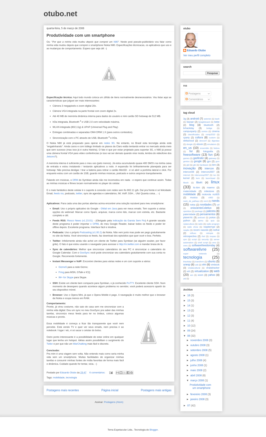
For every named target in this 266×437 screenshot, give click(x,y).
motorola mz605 (210, 194)
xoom (200, 275)
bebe (216, 122)
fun (210, 154)
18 (189, 295)
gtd (187, 165)
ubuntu (212, 261)
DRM (75, 180)
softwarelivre (195, 249)
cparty (186, 137)
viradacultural (194, 268)
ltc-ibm (196, 187)
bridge (209, 128)
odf (217, 205)
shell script (203, 242)
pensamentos (207, 214)
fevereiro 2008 (198, 394)
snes (185, 245)
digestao (215, 141)
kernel (186, 178)
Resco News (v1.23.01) (80, 220)
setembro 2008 (199, 350)
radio (200, 224)
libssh (186, 183)
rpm (185, 239)
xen (191, 275)
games (186, 158)
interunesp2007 (202, 175)
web (216, 271)
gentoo (186, 161)
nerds (215, 201)
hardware (204, 165)
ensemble (204, 148)
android (194, 118)
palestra (211, 211)
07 (189, 405)
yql (184, 278)
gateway (212, 158)
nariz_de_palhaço (191, 201)
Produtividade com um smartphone (81, 35)
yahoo (211, 274)
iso (214, 175)
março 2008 (197, 380)
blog (191, 124)
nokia (192, 204)
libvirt (199, 182)
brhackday (188, 128)
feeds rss (59, 193)
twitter (79, 193)
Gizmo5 (63, 267)
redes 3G (109, 143)
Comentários (194, 99)
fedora (216, 148)
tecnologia (71, 377)
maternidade (189, 191)
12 (189, 315)
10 (189, 325)
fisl (190, 151)
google (198, 161)
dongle (189, 144)
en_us (187, 148)
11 (189, 320)
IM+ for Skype (66, 277)
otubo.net (60, 14)
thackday (187, 261)
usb (196, 265)
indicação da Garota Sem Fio (129, 220)
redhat (216, 230)
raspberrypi (209, 227)
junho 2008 (197, 365)
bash (217, 119)
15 (189, 300)
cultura (199, 137)
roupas (213, 236)
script (194, 239)
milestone (209, 191)
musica (193, 197)
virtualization (202, 271)
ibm (214, 165)
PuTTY (130, 283)
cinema (215, 131)
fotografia (208, 151)
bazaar (190, 122)
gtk (194, 165)
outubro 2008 (198, 345)
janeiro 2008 (197, 399)
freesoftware (191, 154)
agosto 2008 (197, 355)
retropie (209, 233)
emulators (211, 144)
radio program (213, 224)
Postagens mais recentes (63, 390)
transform (199, 261)
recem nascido (201, 230)
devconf (203, 141)
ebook (200, 144)
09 (189, 330)
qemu (200, 221)
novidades (206, 204)
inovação (189, 168)
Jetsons (51, 156)
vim (204, 264)
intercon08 (188, 172)
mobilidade (59, 377)
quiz (213, 221)
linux (215, 182)
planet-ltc (188, 217)
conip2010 (210, 134)
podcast (201, 217)
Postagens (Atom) (113, 402)
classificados (194, 134)
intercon (209, 168)
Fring (61, 272)
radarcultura (188, 224)
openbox (187, 211)
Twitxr (50, 343)
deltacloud (188, 140)
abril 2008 (196, 375)
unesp (186, 264)
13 (189, 310)
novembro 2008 (199, 340)
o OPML (94, 223)
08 (189, 335)
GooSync (85, 252)
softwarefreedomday (203, 245)
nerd (206, 201)
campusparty (190, 131)
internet (186, 175)
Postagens (193, 93)
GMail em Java (109, 208)
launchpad (210, 178)
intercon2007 (208, 172)
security (205, 239)
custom (212, 138)
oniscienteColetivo (201, 207)
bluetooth (209, 125)
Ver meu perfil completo (196, 55)
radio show (192, 227)
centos (205, 131)
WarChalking (80, 343)
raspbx (186, 230)
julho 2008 (196, 360)
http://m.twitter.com (129, 244)
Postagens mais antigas (156, 390)
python (186, 220)
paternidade (189, 214)
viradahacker (212, 268)
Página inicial (109, 390)
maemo (211, 187)
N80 (116, 41)
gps (209, 161)
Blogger (154, 429)
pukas (212, 217)
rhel (203, 236)
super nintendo (195, 254)
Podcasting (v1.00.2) (91, 232)
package (199, 211)
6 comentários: (97, 372)
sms (214, 242)
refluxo (193, 233)
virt (188, 271)
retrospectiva (190, 236)
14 (189, 305)
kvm (198, 178)
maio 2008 (196, 370)
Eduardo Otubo (196, 50)
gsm (217, 161)
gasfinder (198, 158)
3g (184, 119)
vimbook (215, 264)
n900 (210, 197)
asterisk (207, 119)
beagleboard (204, 122)
